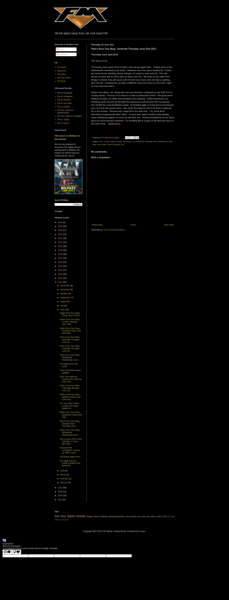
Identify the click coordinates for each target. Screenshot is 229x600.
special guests (116, 516)
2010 (60, 487)
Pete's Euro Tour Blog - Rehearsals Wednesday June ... (70, 357)
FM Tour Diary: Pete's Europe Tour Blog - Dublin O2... (69, 405)
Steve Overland (113, 145)
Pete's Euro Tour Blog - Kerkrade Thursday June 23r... (70, 339)
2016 (60, 262)
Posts (60, 49)
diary (113, 142)
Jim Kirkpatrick (138, 142)
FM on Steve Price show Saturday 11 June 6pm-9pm (71, 441)
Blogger (141, 531)
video (159, 516)
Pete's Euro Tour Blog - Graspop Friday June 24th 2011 (70, 330)
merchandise (131, 516)
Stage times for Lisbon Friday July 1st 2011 (70, 314)
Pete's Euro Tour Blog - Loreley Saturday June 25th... (70, 322)
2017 (60, 258)
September (65, 297)
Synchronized (64, 520)
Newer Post (97, 225)
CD (169, 517)
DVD (165, 516)
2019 (60, 250)
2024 (60, 230)
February (64, 478)
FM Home (61, 67)
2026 (60, 222)
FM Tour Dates (64, 77)
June (62, 309)
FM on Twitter (63, 119)
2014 (60, 270)
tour (122, 145)
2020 (60, 246)
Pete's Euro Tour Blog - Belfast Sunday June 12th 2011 (70, 397)
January (64, 482)
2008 (60, 495)
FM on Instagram (65, 96)
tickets (80, 516)
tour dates (68, 516)
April (62, 470)
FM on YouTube (64, 103)
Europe (119, 142)
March (63, 474)
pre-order (141, 516)
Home (133, 225)
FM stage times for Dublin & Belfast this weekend (70, 463)
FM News (61, 74)
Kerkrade (149, 142)
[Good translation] (7, 551)
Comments (62, 54)
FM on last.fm (63, 123)
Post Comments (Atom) (114, 230)
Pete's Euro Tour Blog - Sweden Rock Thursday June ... (70, 423)
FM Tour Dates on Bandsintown (65, 111)
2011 (101, 142)
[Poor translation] (16, 551)
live (155, 142)
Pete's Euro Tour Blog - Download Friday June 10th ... (71, 414)
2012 (60, 278)
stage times (93, 516)
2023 (60, 234)
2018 (60, 254)
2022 (60, 238)
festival (104, 516)
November (65, 289)
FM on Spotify (63, 107)
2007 (60, 499)
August (63, 301)
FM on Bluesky (64, 100)
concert (107, 142)
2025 (60, 226)
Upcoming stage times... (71, 456)
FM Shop (61, 81)
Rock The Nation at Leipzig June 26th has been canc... (71, 379)
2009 (60, 491)
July (62, 305)
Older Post (169, 225)
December (65, 285)
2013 (60, 274)
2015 (60, 266)
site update (101, 145)
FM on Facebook (65, 93)
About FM (61, 71)
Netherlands (163, 142)
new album (151, 516)
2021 (60, 242)
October (64, 293)
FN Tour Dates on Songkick (69, 116)
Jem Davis (127, 142)
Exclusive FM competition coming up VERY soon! (70, 450)
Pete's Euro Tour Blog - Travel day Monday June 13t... (70, 388)
